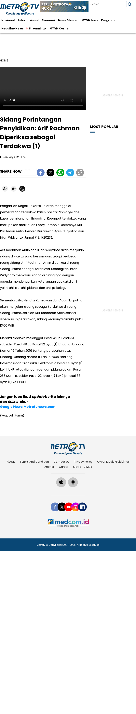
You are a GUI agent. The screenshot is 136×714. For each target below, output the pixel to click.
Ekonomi (48, 20)
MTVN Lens (90, 20)
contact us (61, 450)
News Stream (68, 20)
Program (108, 20)
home (4, 60)
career (63, 455)
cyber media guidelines (113, 450)
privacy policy (83, 450)
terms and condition (34, 450)
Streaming (35, 28)
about (11, 450)
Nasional (8, 20)
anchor (49, 455)
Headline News (12, 28)
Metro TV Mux (82, 455)
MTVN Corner (60, 28)
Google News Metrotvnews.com (27, 395)
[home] (68, 437)
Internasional (28, 20)
